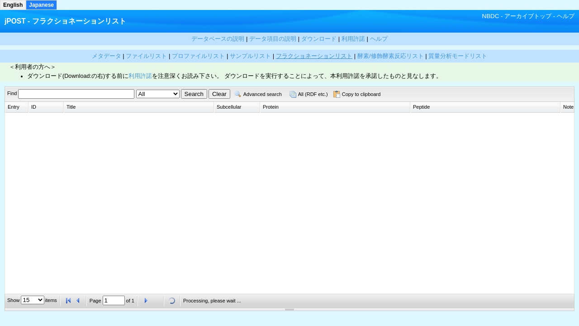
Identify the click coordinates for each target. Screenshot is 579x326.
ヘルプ (565, 16)
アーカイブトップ (527, 16)
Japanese (41, 5)
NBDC (490, 16)
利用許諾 (140, 76)
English (13, 5)
